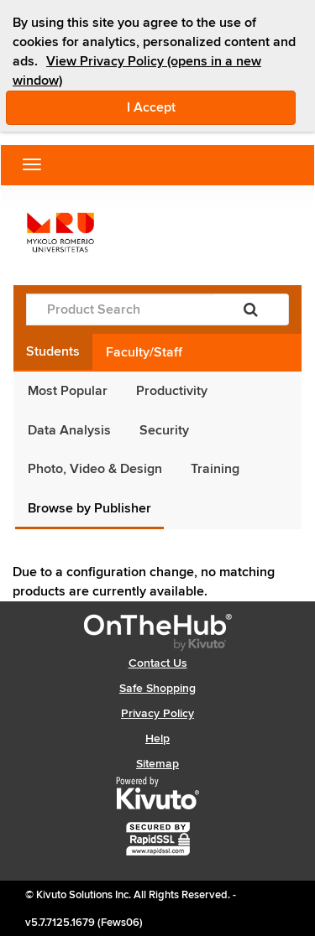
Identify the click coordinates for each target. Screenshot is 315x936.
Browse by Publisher (89, 508)
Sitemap (157, 764)
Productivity (171, 390)
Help (157, 738)
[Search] (250, 309)
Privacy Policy (157, 713)
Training (215, 468)
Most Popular (68, 390)
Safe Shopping (157, 688)
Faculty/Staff (144, 352)
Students (53, 351)
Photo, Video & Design (95, 468)
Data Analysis (69, 430)
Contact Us (158, 663)
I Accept (212, 106)
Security (164, 430)
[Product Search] (119, 309)
